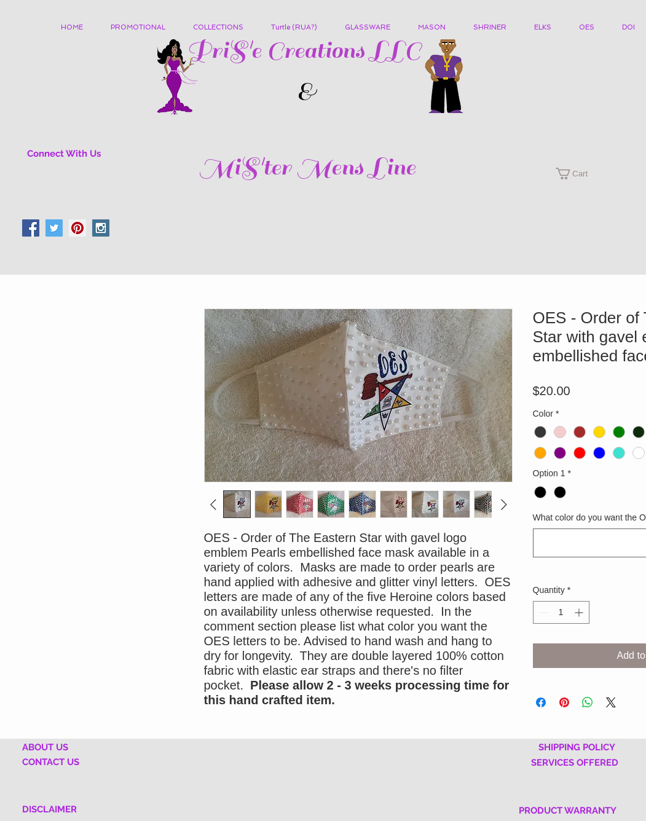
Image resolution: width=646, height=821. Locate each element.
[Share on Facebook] (541, 702)
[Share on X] (611, 702)
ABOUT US (45, 747)
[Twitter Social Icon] (54, 228)
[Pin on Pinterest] (564, 702)
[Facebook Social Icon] (30, 228)
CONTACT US (50, 762)
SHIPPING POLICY (576, 747)
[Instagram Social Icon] (100, 228)
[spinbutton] (561, 612)
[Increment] (580, 612)
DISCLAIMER (49, 809)
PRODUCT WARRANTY (567, 810)
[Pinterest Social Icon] (77, 228)
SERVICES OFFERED (574, 762)
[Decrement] (542, 612)
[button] (223, 27)
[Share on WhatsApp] (587, 702)
